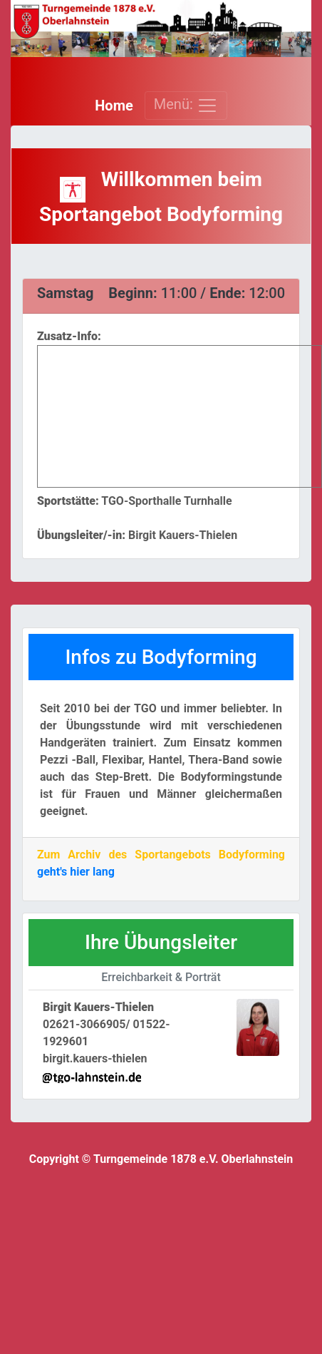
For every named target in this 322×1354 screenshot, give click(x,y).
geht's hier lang (76, 871)
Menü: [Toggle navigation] (186, 105)
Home (114, 105)
